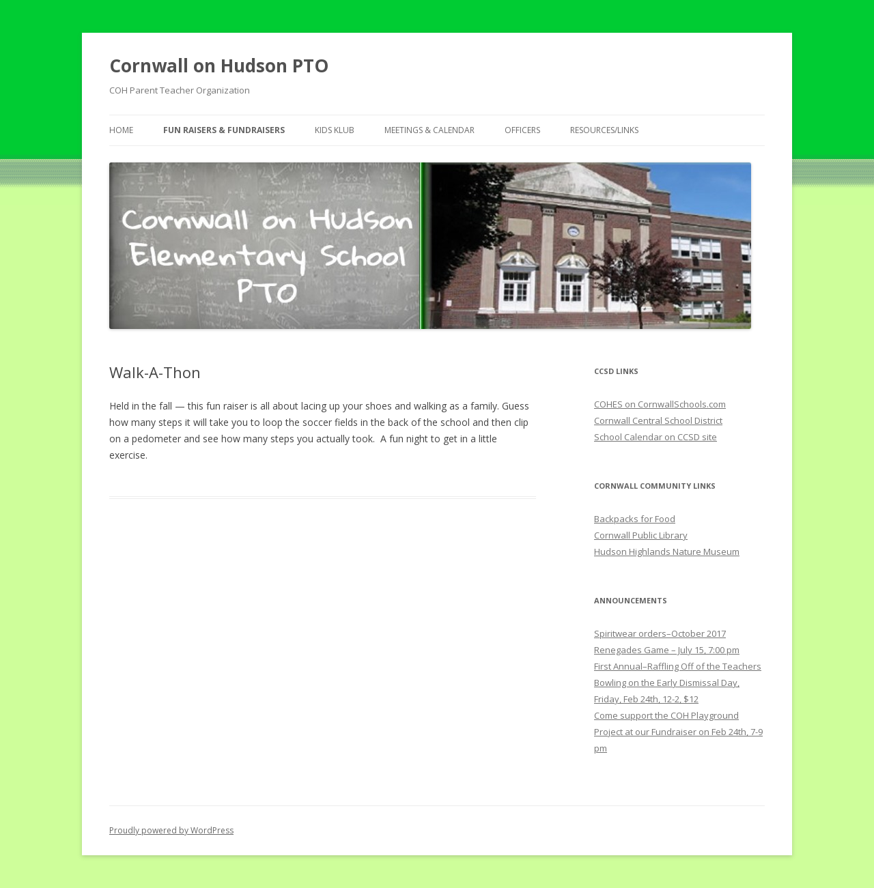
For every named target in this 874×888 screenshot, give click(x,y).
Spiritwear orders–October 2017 (660, 633)
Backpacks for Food (634, 519)
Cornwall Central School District (658, 420)
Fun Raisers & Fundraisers (224, 130)
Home (121, 130)
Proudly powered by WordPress (171, 830)
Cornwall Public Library (641, 535)
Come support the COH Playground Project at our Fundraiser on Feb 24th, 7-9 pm (678, 731)
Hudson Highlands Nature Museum (666, 551)
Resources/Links (604, 130)
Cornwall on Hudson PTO (218, 65)
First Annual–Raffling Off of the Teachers (677, 666)
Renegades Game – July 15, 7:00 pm (666, 650)
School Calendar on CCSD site (655, 437)
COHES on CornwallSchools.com (660, 404)
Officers (522, 130)
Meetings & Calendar (429, 130)
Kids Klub (334, 130)
